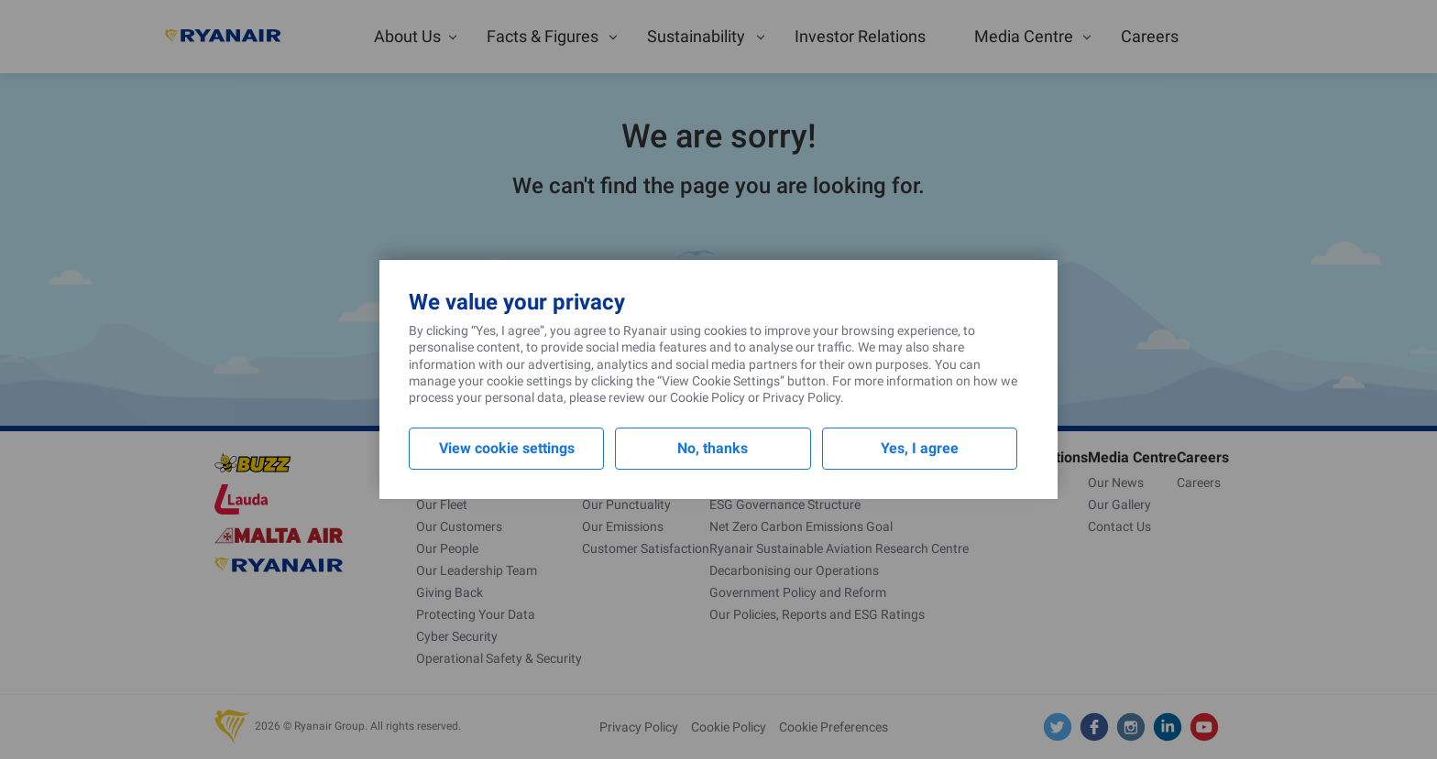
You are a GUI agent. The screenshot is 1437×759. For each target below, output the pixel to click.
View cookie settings (507, 448)
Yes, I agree (920, 448)
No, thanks (712, 448)
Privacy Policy (801, 397)
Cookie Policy (707, 397)
